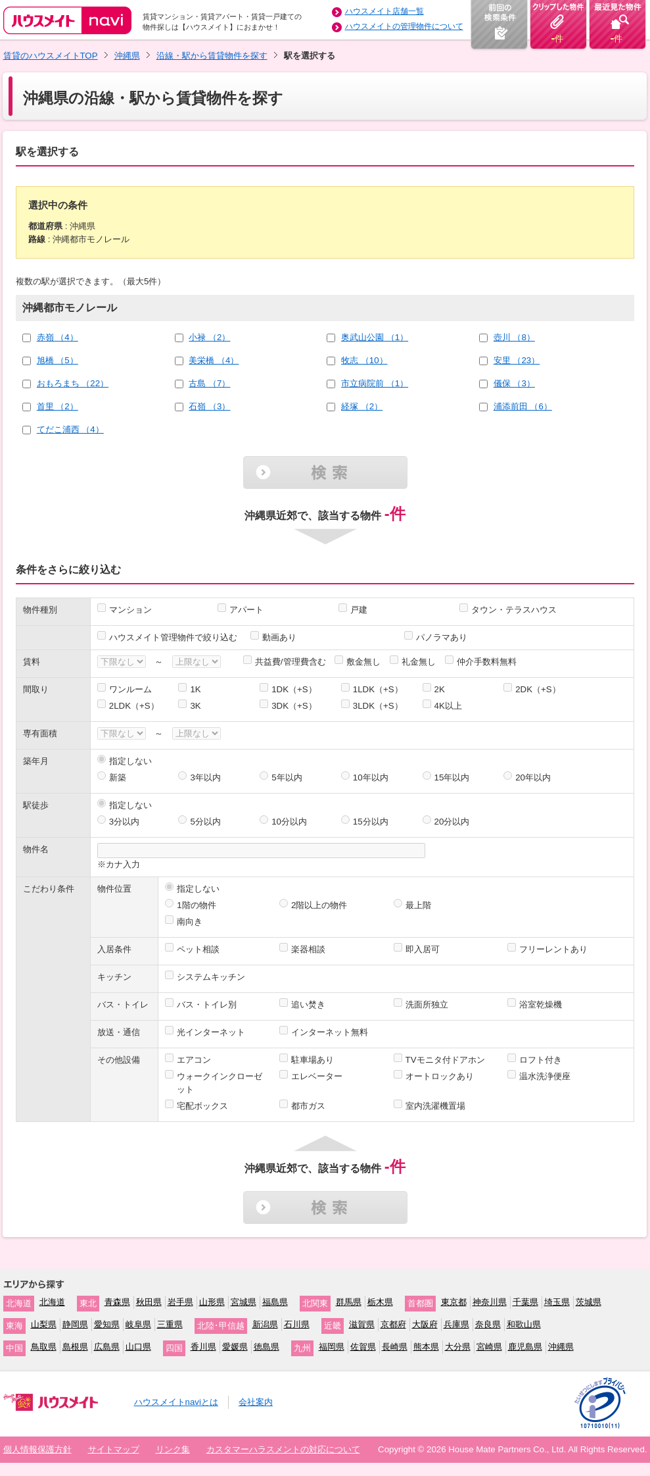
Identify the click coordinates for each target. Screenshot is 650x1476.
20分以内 (452, 822)
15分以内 (370, 822)
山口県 (138, 1347)
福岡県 (331, 1347)
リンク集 (173, 1449)
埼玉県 (557, 1302)
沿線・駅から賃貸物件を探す (211, 56)
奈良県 (488, 1324)
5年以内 (286, 777)
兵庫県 (456, 1324)
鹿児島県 (525, 1347)
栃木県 (380, 1302)
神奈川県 (490, 1302)
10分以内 (289, 822)
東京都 (454, 1302)
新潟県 (265, 1324)
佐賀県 (363, 1347)
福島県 (275, 1302)
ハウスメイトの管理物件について (404, 26)
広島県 (107, 1347)
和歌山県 (524, 1324)
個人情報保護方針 (37, 1449)
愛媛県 (235, 1347)
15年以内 (452, 777)
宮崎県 (489, 1347)
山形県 (212, 1302)
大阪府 (425, 1324)
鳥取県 (44, 1347)
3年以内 (205, 777)
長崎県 (394, 1347)
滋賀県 (362, 1324)
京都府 (393, 1324)
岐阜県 (138, 1324)
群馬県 (348, 1302)
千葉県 (525, 1302)
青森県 (117, 1302)
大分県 (458, 1347)
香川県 (203, 1347)
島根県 (75, 1347)
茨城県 (588, 1302)
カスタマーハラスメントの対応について (283, 1449)
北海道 (52, 1302)
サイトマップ (113, 1449)
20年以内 (533, 777)
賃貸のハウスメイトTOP (50, 56)
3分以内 (124, 822)
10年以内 (370, 777)
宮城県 (243, 1302)
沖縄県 (127, 56)
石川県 (297, 1324)
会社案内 (256, 1402)
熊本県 (426, 1347)
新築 (117, 777)
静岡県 (75, 1324)
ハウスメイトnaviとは (176, 1402)
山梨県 (44, 1324)
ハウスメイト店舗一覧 (384, 11)
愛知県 (107, 1324)
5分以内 (205, 822)
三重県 (170, 1324)
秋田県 (149, 1302)
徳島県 (266, 1347)
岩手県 (180, 1302)
